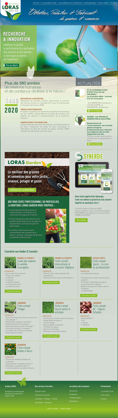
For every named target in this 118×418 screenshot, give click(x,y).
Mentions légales (65, 408)
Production (73, 394)
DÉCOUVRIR (81, 220)
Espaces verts (40, 391)
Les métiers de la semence (70, 3)
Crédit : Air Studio (52, 408)
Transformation (75, 398)
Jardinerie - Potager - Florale (46, 399)
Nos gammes (90, 3)
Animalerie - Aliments (43, 402)
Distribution (73, 401)
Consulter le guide (13, 291)
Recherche (73, 391)
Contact (113, 3)
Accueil (36, 3)
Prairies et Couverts (42, 395)
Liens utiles (103, 3)
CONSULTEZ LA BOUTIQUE (22, 190)
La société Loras (49, 3)
